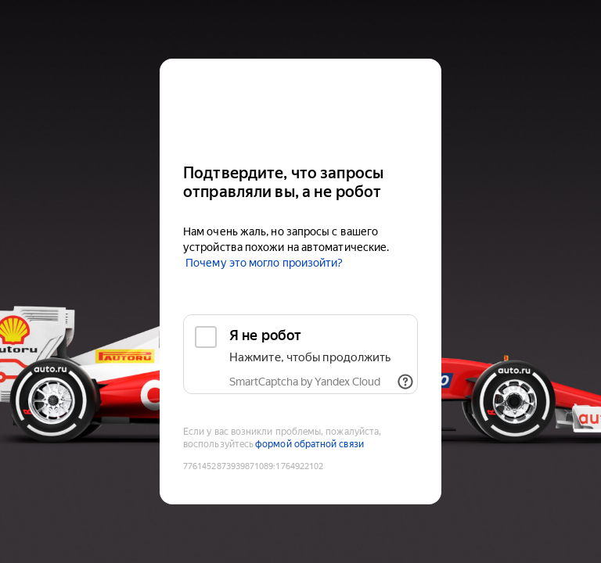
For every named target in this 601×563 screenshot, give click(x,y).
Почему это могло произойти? (264, 262)
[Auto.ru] (300, 104)
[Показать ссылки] (405, 381)
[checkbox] (300, 354)
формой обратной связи (309, 444)
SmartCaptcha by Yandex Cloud (304, 381)
